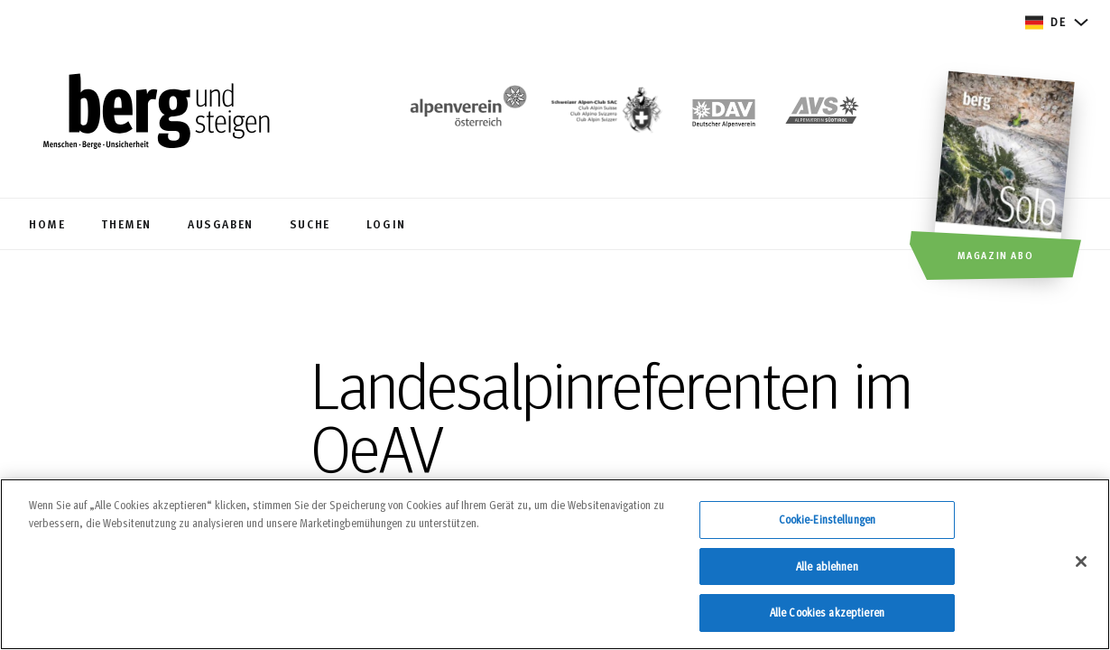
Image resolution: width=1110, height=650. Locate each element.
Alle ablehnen (827, 574)
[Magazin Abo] (1006, 178)
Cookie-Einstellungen (827, 527)
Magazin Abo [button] (995, 254)
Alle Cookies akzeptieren (827, 621)
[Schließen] (1081, 570)
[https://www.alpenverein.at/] (464, 113)
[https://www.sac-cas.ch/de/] (604, 113)
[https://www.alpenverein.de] (723, 113)
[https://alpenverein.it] (822, 114)
